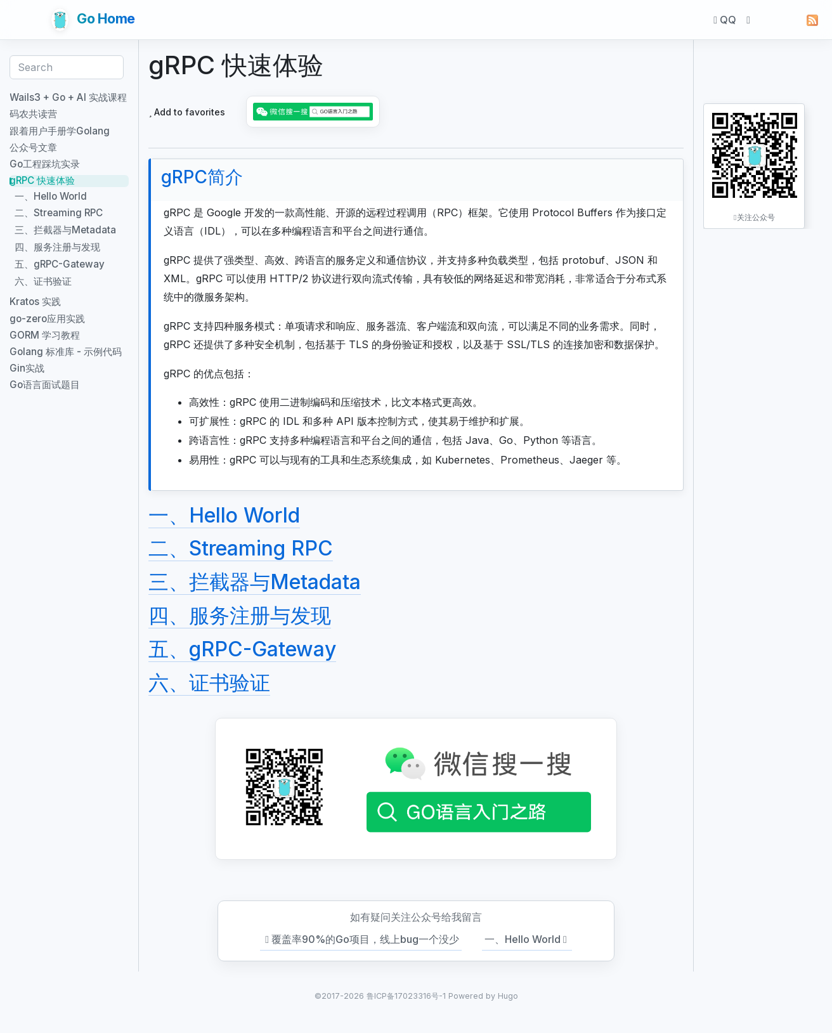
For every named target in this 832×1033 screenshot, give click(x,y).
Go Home (93, 19)
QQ (724, 19)
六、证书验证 (209, 682)
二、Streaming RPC (240, 548)
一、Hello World (224, 515)
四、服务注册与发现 (239, 615)
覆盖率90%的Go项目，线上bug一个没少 (361, 939)
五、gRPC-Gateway (242, 649)
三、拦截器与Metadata (254, 581)
